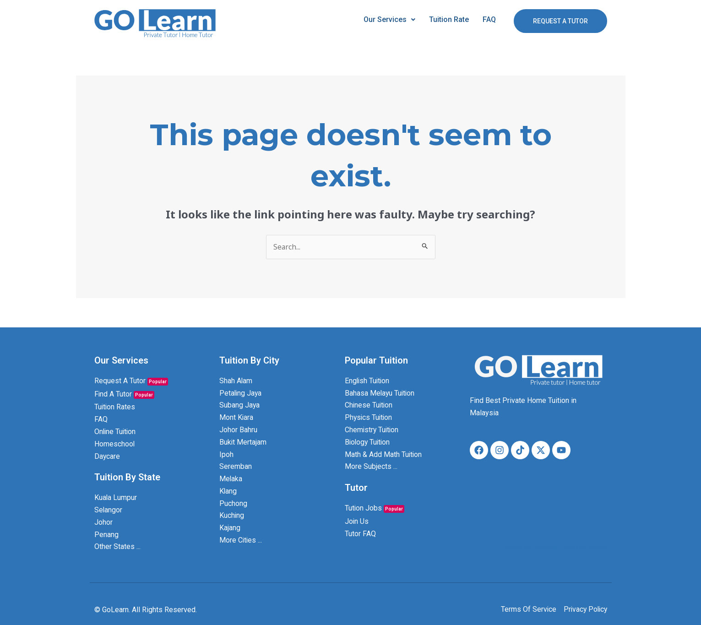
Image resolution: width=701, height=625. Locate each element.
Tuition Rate (449, 19)
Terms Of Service (527, 547)
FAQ (489, 19)
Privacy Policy (584, 547)
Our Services (389, 19)
